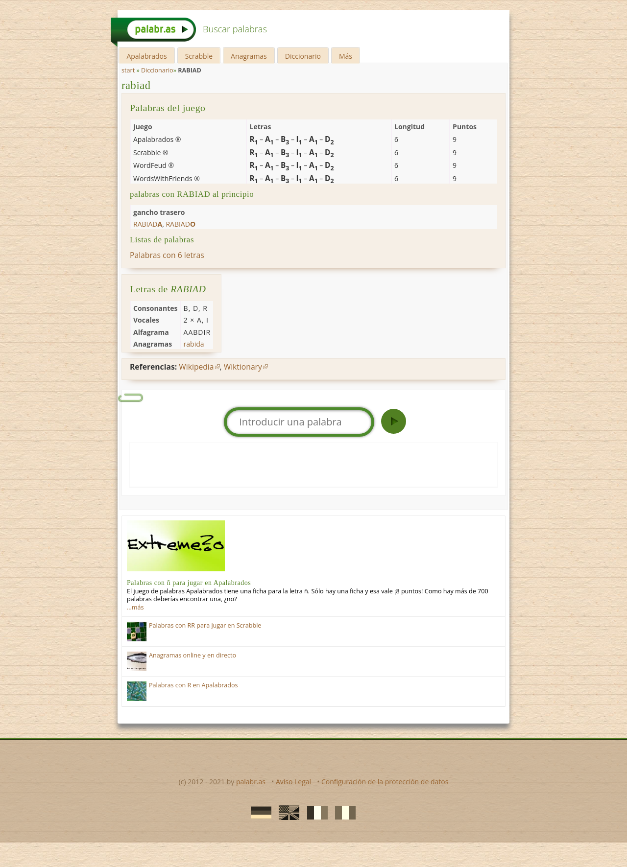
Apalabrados (146, 56)
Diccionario (303, 56)
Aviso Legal (293, 781)
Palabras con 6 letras (167, 255)
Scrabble (199, 56)
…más (135, 607)
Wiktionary (243, 366)
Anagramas (249, 56)
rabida (194, 344)
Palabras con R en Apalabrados (193, 685)
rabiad (136, 85)
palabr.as (250, 781)
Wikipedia (196, 366)
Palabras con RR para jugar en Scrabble (205, 625)
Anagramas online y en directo (192, 655)
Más (345, 56)
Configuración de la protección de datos (384, 781)
